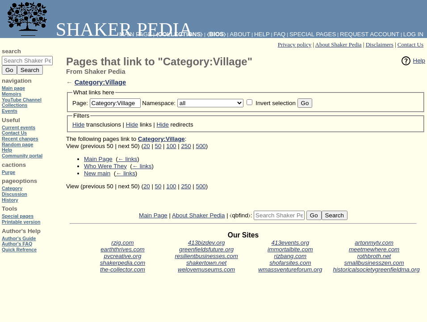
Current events (18, 127)
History (10, 200)
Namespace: (159, 103)
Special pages (312, 34)
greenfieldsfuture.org (206, 249)
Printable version (21, 222)
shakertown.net (206, 262)
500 (201, 146)
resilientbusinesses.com (206, 256)
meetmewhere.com (374, 249)
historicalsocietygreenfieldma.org (376, 269)
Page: (80, 103)
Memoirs (11, 94)
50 (158, 146)
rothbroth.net (374, 256)
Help (419, 60)
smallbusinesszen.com (374, 262)
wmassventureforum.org (290, 269)
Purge (8, 172)
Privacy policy (294, 44)
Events (9, 111)
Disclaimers (380, 44)
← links (128, 159)
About (240, 34)
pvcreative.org (123, 256)
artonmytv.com (374, 242)
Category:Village (100, 82)
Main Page (98, 159)
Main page (13, 88)
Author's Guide (19, 238)
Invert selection (275, 103)
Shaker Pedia (98, 29)
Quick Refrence (19, 249)
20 (146, 146)
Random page (17, 144)
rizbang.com (290, 256)
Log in (413, 34)
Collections (14, 105)
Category (12, 188)
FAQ (280, 34)
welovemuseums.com (206, 269)
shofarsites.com (290, 262)
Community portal (22, 155)
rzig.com (122, 242)
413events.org (290, 242)
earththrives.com (122, 249)
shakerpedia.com (123, 262)
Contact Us (410, 44)
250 (186, 146)
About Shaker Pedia (338, 44)
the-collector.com (122, 269)
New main (97, 173)
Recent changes (20, 138)
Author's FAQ (17, 243)
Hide (78, 124)
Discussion (14, 194)
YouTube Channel (22, 99)
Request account (369, 34)
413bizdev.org (206, 242)
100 (171, 146)
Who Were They (105, 166)
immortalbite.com (290, 249)
